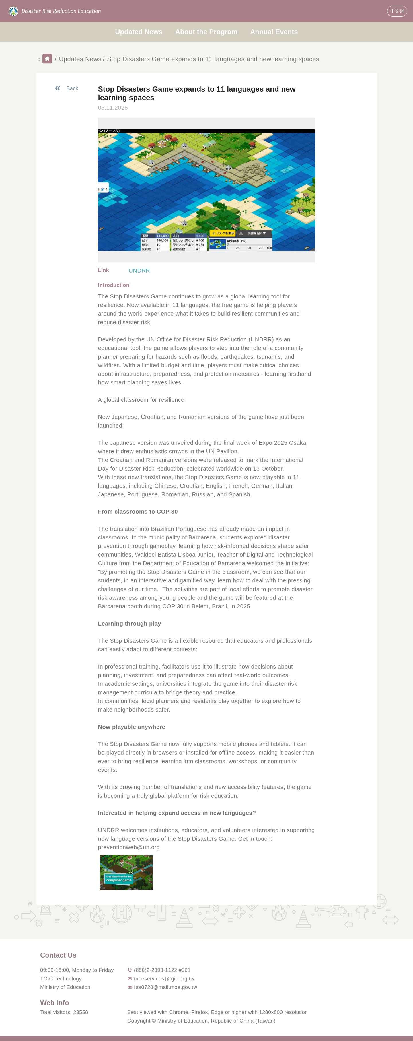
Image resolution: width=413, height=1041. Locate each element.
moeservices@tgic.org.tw (164, 979)
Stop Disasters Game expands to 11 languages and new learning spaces (213, 59)
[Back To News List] (66, 88)
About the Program (206, 32)
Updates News (80, 59)
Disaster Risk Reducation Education (55, 11)
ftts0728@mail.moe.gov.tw (165, 987)
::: (2, 6)
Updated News (138, 32)
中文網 (397, 11)
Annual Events (274, 32)
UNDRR (139, 270)
